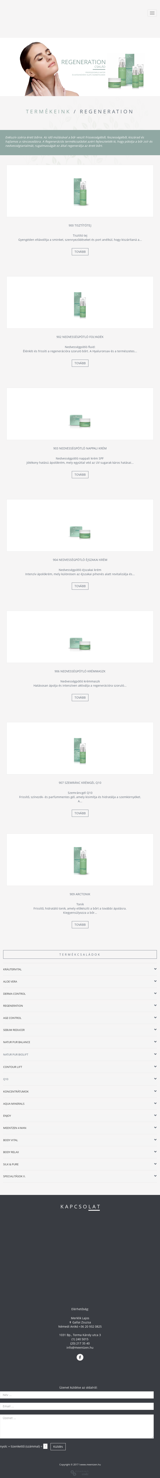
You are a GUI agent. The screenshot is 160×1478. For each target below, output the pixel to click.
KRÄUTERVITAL (12, 969)
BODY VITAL (10, 1140)
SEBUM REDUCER (14, 1030)
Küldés (58, 1447)
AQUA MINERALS (13, 1104)
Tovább (80, 252)
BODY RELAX (11, 1152)
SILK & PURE (11, 1164)
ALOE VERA (10, 981)
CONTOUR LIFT (12, 1067)
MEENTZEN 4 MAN (14, 1128)
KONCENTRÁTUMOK (16, 1091)
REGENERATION (13, 1006)
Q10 (5, 1079)
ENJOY (7, 1116)
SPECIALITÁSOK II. (14, 1176)
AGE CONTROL (12, 1018)
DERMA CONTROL (14, 994)
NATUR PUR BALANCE (16, 1042)
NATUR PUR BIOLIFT (15, 1054)
